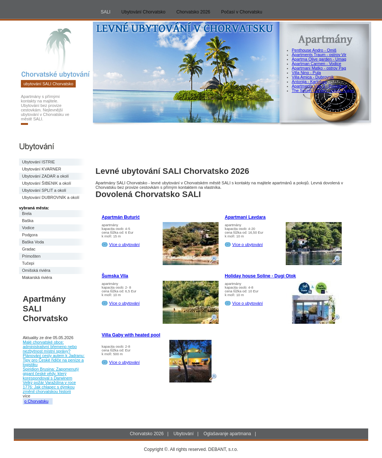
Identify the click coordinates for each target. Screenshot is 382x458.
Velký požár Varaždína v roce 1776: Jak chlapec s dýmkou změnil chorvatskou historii (49, 387)
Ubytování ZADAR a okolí (45, 176)
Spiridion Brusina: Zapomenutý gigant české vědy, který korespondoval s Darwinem (51, 373)
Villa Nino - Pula (306, 72)
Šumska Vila (115, 276)
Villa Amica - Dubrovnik (313, 77)
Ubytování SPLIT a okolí (44, 190)
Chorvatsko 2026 (193, 12)
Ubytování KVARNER (41, 169)
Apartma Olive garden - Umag (319, 59)
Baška (28, 220)
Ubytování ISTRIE (38, 162)
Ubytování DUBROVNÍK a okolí (50, 197)
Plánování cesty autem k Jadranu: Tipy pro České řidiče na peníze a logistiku (54, 360)
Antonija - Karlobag (309, 81)
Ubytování (183, 433)
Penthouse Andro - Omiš (314, 50)
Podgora (30, 235)
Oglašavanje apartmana (227, 433)
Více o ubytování (124, 244)
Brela (27, 213)
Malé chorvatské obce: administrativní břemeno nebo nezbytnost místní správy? (50, 346)
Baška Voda (33, 242)
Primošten (31, 256)
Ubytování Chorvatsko (143, 12)
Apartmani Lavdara (245, 217)
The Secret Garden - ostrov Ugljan (323, 90)
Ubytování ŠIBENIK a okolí (46, 183)
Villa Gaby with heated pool (131, 335)
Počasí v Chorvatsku (241, 12)
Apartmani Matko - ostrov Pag (319, 68)
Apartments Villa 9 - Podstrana (319, 86)
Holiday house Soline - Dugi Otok (260, 276)
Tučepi (28, 263)
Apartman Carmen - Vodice (316, 63)
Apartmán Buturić (121, 217)
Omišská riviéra (36, 270)
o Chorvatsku (36, 401)
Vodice (28, 227)
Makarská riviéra (37, 277)
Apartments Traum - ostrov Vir (319, 54)
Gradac (28, 249)
